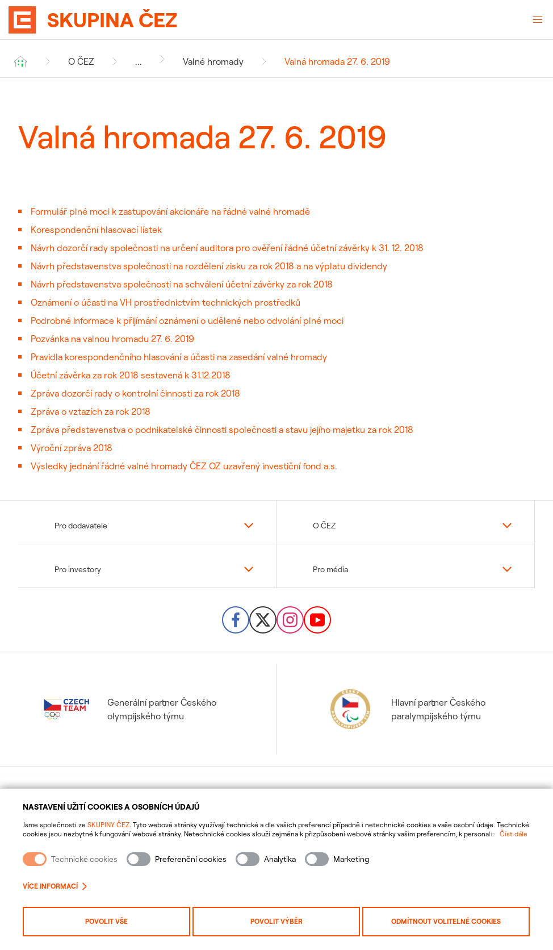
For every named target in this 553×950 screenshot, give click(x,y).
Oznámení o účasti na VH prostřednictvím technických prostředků (165, 302)
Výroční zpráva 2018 (71, 447)
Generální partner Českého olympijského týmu (130, 709)
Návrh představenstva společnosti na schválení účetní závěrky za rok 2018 (182, 284)
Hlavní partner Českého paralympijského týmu (406, 709)
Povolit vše (106, 921)
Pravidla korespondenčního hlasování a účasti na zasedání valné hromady (179, 357)
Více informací (55, 886)
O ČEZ (81, 61)
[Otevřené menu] (537, 20)
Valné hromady (213, 61)
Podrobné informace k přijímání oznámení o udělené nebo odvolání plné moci (187, 320)
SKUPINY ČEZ (108, 824)
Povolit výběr (276, 921)
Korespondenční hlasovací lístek (96, 229)
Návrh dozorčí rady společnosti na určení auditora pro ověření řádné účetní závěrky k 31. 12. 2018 (227, 247)
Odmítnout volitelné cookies (446, 921)
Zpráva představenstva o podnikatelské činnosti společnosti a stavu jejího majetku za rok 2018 (222, 429)
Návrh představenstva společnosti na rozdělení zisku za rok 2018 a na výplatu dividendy (209, 266)
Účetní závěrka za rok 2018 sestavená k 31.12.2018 (131, 375)
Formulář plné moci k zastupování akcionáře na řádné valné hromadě (170, 211)
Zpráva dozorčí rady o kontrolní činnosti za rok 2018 (135, 393)
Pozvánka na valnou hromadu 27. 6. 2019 (112, 338)
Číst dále (513, 834)
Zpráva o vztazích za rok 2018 (90, 411)
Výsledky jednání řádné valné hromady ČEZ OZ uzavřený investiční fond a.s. (184, 466)
